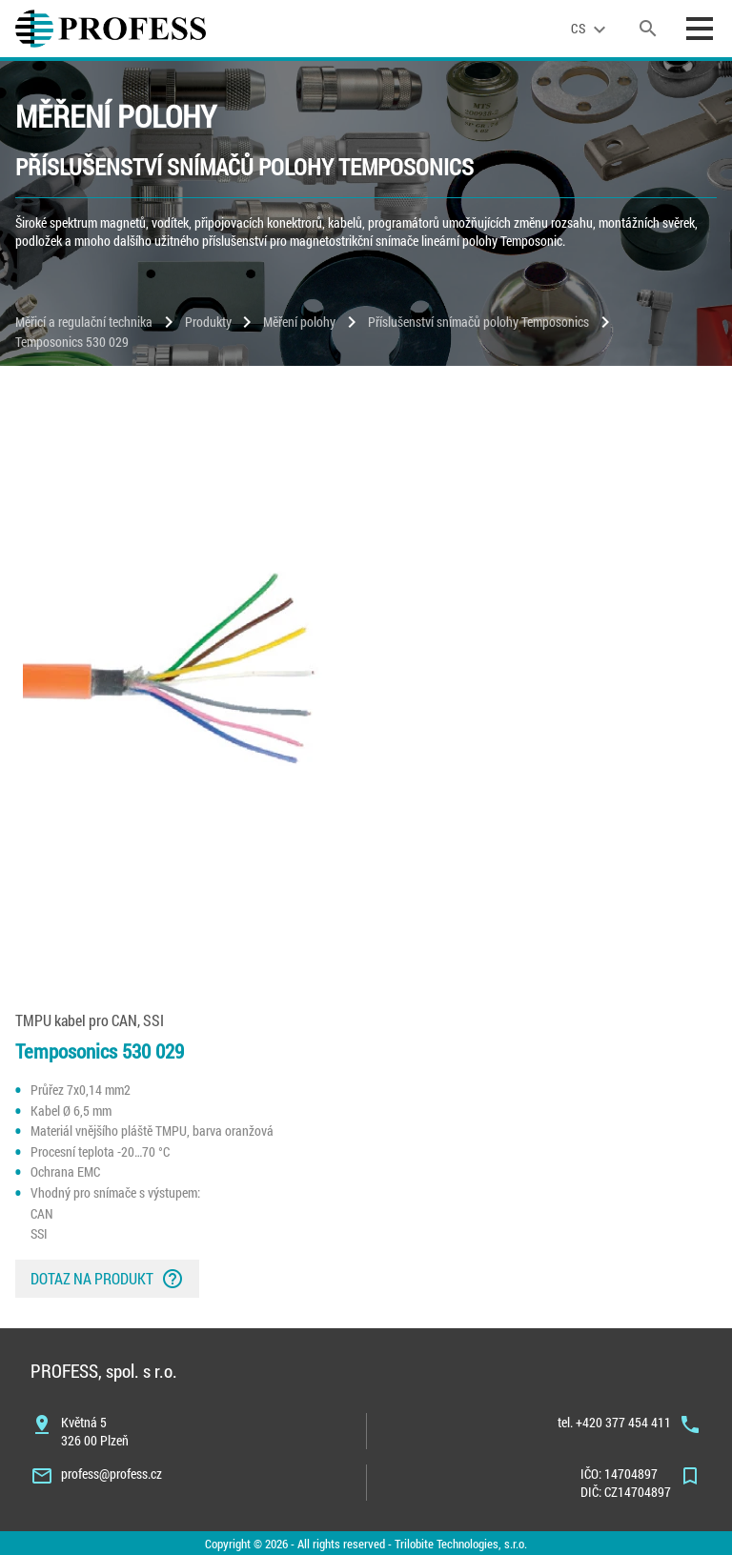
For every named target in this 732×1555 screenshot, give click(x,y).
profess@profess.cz (111, 1473)
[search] (648, 29)
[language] (590, 28)
